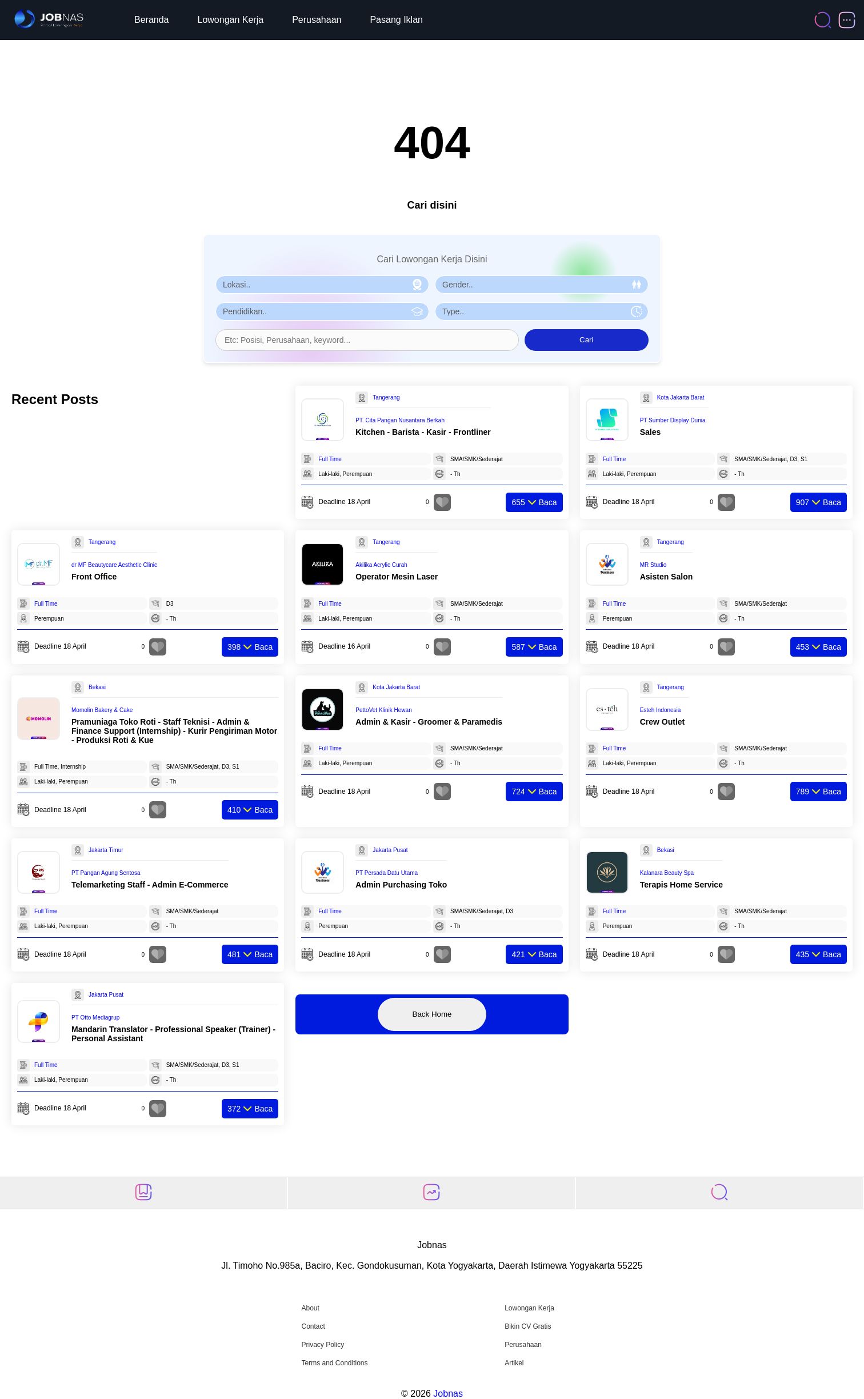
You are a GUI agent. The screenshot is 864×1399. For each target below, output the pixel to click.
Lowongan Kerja (231, 20)
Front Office (94, 576)
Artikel (514, 1363)
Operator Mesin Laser (396, 576)
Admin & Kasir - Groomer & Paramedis (428, 721)
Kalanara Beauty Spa (667, 873)
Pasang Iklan (396, 20)
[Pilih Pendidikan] (322, 311)
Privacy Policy (322, 1345)
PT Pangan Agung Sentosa (105, 873)
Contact (313, 1326)
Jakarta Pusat (390, 850)
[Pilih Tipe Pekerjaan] (542, 311)
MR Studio (653, 565)
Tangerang (386, 397)
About (310, 1308)
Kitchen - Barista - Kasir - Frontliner (422, 432)
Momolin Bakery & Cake (102, 710)
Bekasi (97, 687)
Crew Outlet (662, 721)
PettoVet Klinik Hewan (383, 710)
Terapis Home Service (681, 884)
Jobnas (448, 1393)
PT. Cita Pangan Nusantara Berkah (400, 420)
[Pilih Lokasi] (322, 284)
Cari (586, 339)
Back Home (432, 1014)
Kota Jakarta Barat (681, 397)
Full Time (330, 459)
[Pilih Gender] (542, 284)
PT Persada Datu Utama (386, 873)
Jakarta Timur (106, 850)
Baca (534, 502)
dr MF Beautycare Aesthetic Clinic (114, 565)
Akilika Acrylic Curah (381, 565)
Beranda (151, 20)
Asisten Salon (666, 576)
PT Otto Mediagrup (95, 1017)
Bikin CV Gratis (528, 1326)
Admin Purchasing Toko (401, 884)
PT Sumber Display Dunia (673, 420)
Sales (650, 432)
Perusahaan (316, 20)
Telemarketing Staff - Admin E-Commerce (150, 884)
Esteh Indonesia (660, 710)
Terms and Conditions (334, 1363)
